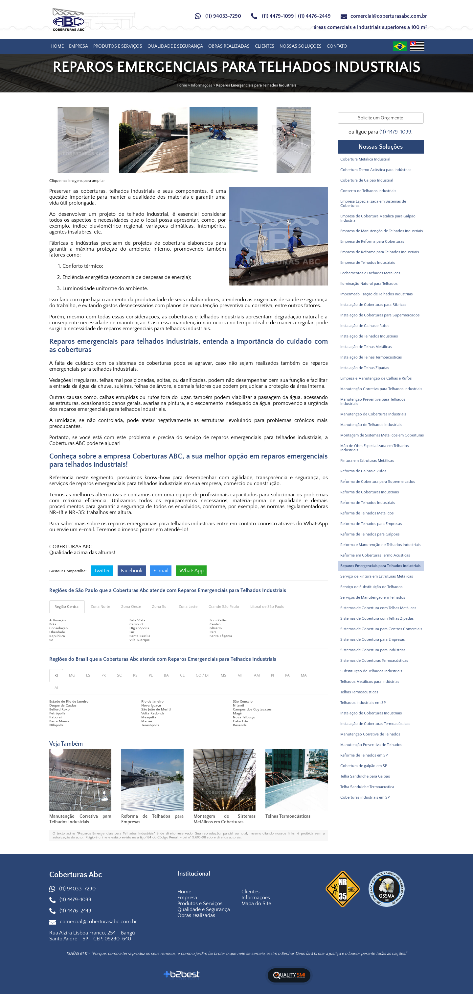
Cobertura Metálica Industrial (365, 159)
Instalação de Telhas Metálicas (366, 347)
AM (257, 675)
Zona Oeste (131, 607)
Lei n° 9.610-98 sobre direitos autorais (212, 837)
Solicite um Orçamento (380, 118)
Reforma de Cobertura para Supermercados (377, 482)
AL (57, 688)
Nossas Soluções (301, 46)
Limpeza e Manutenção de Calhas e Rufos (376, 378)
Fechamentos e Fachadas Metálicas (370, 273)
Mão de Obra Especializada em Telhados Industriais (374, 448)
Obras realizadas (229, 46)
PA (287, 675)
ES (88, 675)
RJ (56, 675)
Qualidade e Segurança (175, 46)
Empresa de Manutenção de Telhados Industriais (381, 231)
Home (57, 46)
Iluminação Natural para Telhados (368, 284)
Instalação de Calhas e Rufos (364, 326)
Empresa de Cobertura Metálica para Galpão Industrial (378, 218)
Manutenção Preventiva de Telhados (371, 745)
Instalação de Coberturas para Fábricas (373, 305)
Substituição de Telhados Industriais (371, 671)
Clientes (264, 46)
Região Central (67, 607)
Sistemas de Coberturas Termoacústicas (374, 661)
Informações (255, 898)
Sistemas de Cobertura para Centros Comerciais (381, 629)
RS (135, 675)
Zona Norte (100, 607)
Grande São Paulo (224, 607)
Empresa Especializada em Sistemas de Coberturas (373, 203)
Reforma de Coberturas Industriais (369, 492)
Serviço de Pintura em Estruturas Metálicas (376, 576)
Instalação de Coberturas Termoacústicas (375, 724)
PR (103, 675)
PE (151, 675)
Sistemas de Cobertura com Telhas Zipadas (377, 618)
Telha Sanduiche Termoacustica (367, 787)
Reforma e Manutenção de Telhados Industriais (380, 545)
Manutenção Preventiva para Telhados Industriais (372, 401)
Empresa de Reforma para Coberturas (372, 241)
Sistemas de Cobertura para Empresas (372, 639)
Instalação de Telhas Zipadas (364, 368)
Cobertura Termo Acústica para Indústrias (375, 170)
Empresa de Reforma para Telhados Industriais (379, 252)
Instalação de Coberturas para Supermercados (379, 315)
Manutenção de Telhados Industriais (371, 425)
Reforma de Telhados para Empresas (371, 524)
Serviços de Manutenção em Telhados (372, 597)
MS (223, 675)
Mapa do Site (256, 904)
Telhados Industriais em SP (363, 703)
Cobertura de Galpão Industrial (366, 180)
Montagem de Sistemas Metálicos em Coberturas (224, 819)
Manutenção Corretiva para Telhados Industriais (80, 819)
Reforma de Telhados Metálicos (367, 513)
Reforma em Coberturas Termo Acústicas (375, 555)
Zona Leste (188, 607)
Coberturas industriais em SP (365, 797)
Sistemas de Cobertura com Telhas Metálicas (378, 608)
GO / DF (203, 675)
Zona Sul (160, 607)
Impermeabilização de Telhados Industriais (376, 294)
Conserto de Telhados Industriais (368, 191)
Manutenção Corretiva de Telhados (370, 734)
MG (72, 675)
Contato (337, 46)
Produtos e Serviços (117, 46)
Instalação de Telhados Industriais (369, 336)
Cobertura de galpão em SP (363, 766)
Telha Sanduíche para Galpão (365, 776)
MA (304, 675)
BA (166, 675)
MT (240, 675)
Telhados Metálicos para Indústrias (369, 682)
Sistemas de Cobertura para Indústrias (372, 650)
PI (272, 675)
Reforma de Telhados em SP (364, 755)
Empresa (78, 46)
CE (182, 675)
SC (119, 675)
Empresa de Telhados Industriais (367, 263)
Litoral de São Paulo (267, 607)
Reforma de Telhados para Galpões (369, 534)
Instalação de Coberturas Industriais (371, 713)
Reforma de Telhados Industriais (367, 503)
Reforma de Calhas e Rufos (363, 471)
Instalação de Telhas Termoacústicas (371, 357)
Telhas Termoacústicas (287, 816)
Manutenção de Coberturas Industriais (373, 414)
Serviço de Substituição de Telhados (371, 587)
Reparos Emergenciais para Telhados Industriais (380, 566)
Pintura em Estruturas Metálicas (367, 461)
